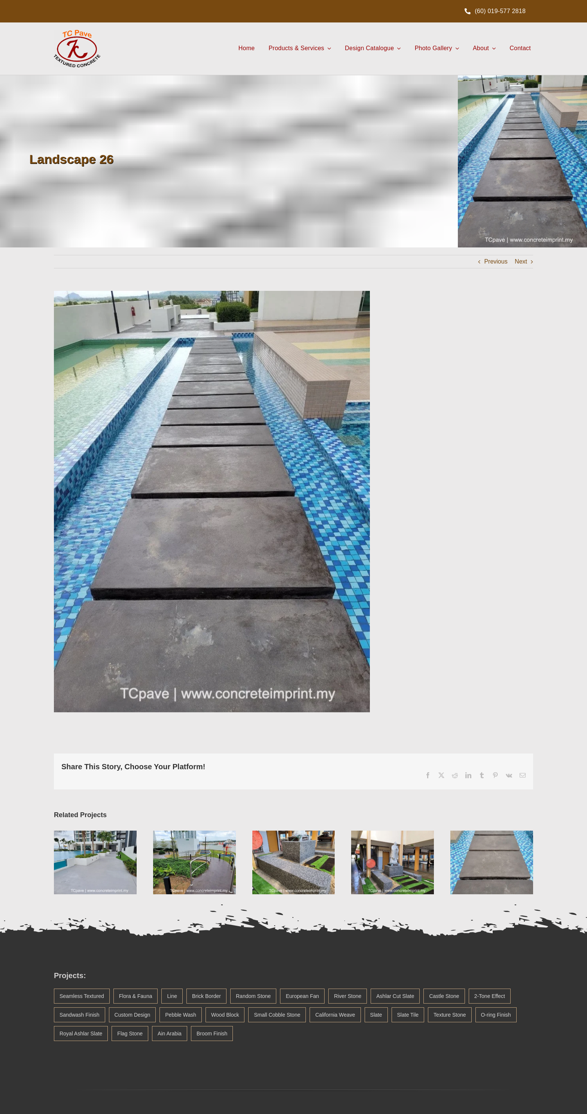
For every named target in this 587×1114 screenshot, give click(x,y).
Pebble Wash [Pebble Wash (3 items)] (180, 1015)
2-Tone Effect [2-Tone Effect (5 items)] (489, 996)
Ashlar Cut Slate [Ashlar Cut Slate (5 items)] (395, 996)
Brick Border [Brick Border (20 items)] (206, 996)
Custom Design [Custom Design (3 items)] (132, 1015)
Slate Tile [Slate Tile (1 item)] (408, 1015)
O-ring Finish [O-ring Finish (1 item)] (496, 1015)
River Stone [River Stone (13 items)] (347, 996)
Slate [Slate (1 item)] (376, 1015)
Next (521, 261)
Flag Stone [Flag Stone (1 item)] (130, 1034)
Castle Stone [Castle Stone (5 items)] (444, 996)
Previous (495, 261)
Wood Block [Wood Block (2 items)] (225, 1015)
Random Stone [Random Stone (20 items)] (253, 996)
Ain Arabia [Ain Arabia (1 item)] (170, 1034)
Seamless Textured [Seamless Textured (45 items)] (82, 996)
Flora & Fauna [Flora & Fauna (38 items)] (135, 996)
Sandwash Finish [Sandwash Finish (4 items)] (80, 1015)
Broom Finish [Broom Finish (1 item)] (212, 1034)
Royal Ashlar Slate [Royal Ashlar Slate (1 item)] (81, 1034)
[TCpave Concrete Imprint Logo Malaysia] (77, 33)
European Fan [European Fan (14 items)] (302, 996)
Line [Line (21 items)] (172, 996)
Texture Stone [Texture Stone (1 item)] (450, 1015)
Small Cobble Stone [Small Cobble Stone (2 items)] (277, 1015)
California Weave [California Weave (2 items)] (335, 1015)
